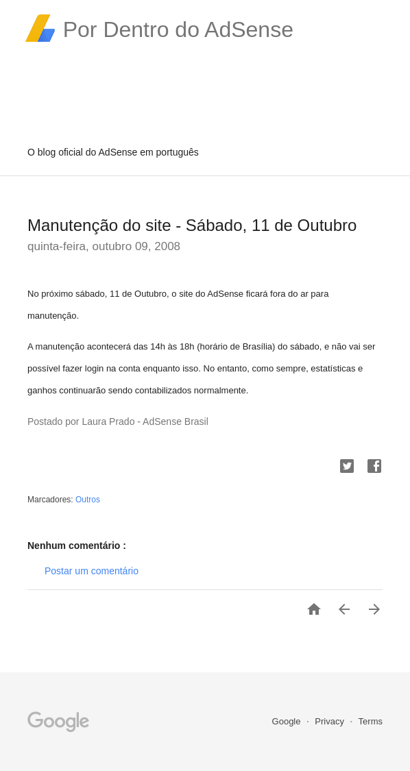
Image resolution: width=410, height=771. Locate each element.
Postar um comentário (91, 570)
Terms (371, 721)
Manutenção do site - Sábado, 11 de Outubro (192, 225)
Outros (87, 499)
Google (288, 721)
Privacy (330, 721)
